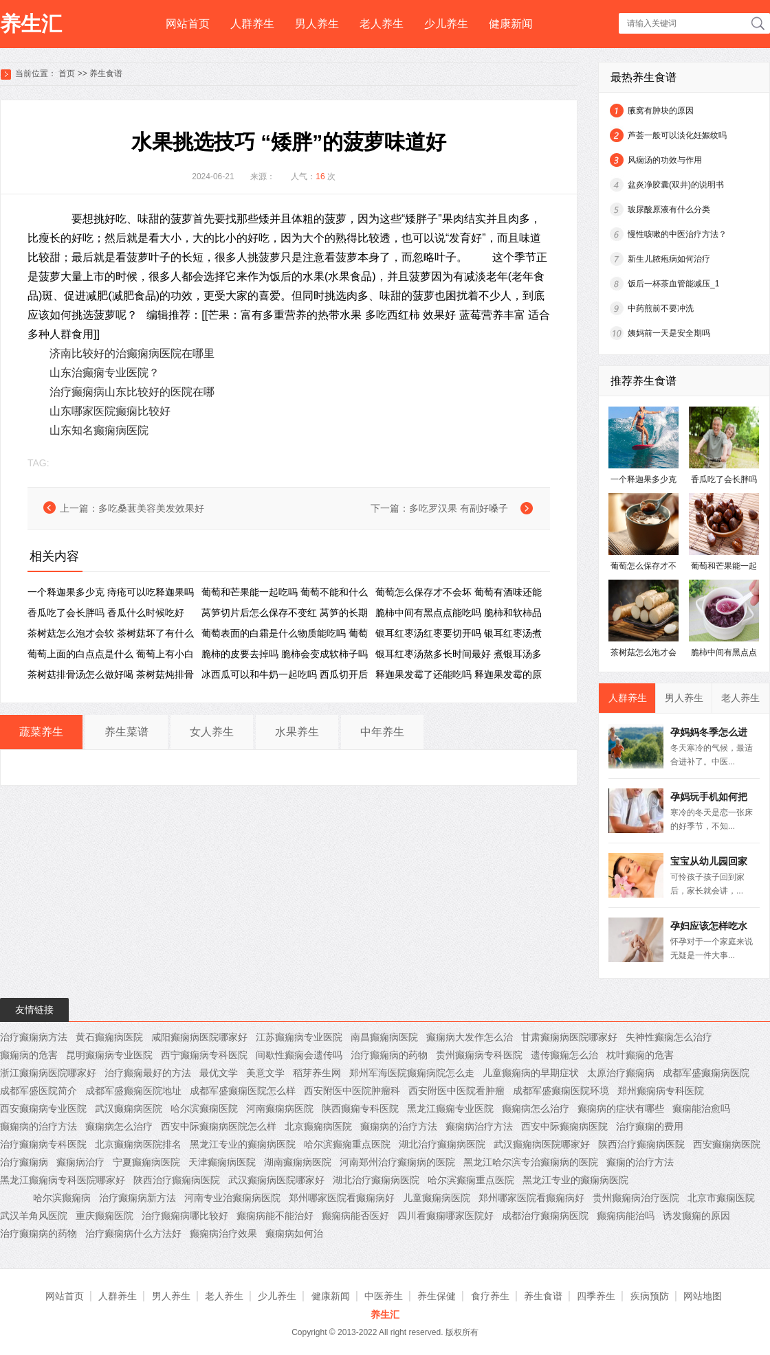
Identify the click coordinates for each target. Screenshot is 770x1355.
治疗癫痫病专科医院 (43, 1144)
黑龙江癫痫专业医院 (450, 1108)
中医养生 (383, 1295)
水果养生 (297, 732)
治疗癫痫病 (24, 1162)
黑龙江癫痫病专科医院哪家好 (62, 1179)
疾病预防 (649, 1295)
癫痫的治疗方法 (640, 1162)
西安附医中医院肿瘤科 (352, 1090)
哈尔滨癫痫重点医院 (347, 1144)
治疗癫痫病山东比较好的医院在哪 (132, 392)
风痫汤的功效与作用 (665, 160)
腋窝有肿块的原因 (661, 110)
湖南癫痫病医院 (297, 1162)
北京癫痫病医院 (318, 1126)
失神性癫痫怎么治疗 (669, 1037)
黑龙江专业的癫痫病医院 (243, 1144)
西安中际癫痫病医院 (564, 1126)
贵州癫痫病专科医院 (479, 1054)
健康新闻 (511, 24)
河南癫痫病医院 (280, 1108)
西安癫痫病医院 (726, 1144)
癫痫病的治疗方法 (38, 1126)
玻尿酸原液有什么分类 (669, 209)
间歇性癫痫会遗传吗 (299, 1054)
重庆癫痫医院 (104, 1215)
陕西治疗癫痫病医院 (641, 1144)
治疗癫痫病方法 (33, 1037)
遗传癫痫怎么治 (564, 1054)
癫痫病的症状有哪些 (621, 1108)
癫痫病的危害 (29, 1054)
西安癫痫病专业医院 (43, 1108)
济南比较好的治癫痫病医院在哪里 (132, 353)
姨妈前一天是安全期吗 (669, 333)
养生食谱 (105, 73)
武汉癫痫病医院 (128, 1108)
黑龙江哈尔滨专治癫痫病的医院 (530, 1162)
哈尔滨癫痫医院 (204, 1108)
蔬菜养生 (41, 732)
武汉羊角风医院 (33, 1215)
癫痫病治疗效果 (223, 1233)
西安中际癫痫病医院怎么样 (218, 1126)
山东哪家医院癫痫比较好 (110, 411)
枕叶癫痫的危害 (640, 1054)
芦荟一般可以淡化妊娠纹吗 (677, 135)
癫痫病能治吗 (625, 1215)
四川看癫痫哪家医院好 (445, 1215)
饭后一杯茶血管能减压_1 (673, 283)
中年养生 (382, 732)
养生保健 (436, 1295)
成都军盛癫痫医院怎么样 (243, 1090)
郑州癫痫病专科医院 (660, 1090)
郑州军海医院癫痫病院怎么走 (411, 1072)
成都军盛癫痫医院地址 (133, 1090)
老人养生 (382, 24)
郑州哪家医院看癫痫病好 (342, 1197)
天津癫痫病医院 (222, 1162)
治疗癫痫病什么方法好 (133, 1233)
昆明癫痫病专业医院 (109, 1054)
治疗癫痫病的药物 (389, 1054)
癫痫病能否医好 (355, 1215)
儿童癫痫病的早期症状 (531, 1072)
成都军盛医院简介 (38, 1090)
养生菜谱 (126, 732)
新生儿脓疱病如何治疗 (669, 259)
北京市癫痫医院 (721, 1197)
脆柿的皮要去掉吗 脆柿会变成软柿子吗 (284, 653)
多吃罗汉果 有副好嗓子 (458, 508)
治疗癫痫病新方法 (137, 1197)
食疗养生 (490, 1295)
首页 (66, 73)
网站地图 (702, 1295)
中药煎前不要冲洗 (661, 308)
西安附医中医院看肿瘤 (456, 1090)
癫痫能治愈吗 (701, 1108)
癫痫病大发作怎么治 (469, 1037)
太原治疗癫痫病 (620, 1072)
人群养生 (252, 24)
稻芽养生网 (317, 1072)
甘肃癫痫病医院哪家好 (569, 1037)
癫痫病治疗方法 (479, 1126)
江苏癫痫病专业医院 (299, 1037)
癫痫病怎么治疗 (535, 1108)
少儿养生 (446, 24)
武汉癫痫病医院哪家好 (542, 1144)
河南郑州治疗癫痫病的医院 (397, 1162)
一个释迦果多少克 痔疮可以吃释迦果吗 (111, 592)
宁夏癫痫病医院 (146, 1162)
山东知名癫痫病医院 (99, 430)
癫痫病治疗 (80, 1162)
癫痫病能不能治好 (275, 1215)
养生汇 (31, 23)
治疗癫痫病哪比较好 (185, 1215)
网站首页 (188, 24)
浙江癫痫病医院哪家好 (48, 1072)
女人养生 (212, 732)
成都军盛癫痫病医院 (706, 1072)
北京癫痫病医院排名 (138, 1144)
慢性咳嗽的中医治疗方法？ (677, 234)
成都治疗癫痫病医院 (545, 1215)
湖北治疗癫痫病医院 (442, 1144)
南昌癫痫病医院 (384, 1037)
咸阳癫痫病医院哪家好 (199, 1037)
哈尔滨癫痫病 (62, 1197)
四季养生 (596, 1295)
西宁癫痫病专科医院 (204, 1054)
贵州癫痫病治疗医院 (636, 1197)
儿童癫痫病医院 (436, 1197)
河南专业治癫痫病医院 (232, 1197)
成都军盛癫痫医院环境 (561, 1090)
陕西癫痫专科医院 (360, 1108)
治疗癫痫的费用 (649, 1126)
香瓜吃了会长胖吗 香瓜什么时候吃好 (106, 612)
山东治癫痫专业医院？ (105, 372)
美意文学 (265, 1072)
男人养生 (317, 24)
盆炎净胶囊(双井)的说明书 (676, 185)
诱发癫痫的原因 (696, 1215)
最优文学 (218, 1072)
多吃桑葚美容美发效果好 (151, 508)
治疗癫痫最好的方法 (147, 1072)
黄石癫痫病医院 (109, 1037)
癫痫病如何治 (294, 1233)
